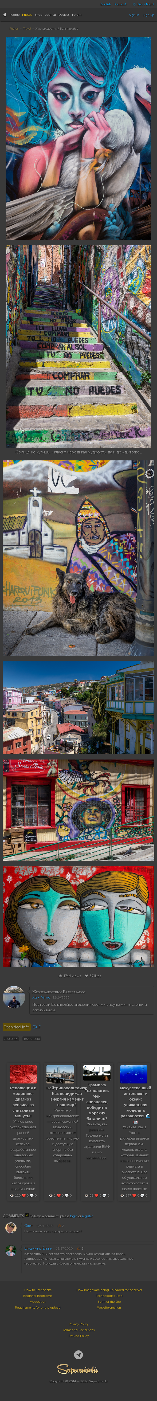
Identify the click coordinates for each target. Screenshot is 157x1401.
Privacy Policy (78, 1324)
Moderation (38, 1302)
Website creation (109, 1307)
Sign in (134, 15)
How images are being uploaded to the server (109, 1290)
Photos (13, 28)
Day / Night (142, 4)
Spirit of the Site (109, 1302)
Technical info (16, 1027)
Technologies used (109, 1296)
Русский (121, 4)
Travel (27, 28)
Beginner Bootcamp (37, 1296)
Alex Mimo (41, 997)
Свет (28, 1225)
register (87, 1216)
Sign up (148, 15)
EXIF (37, 1027)
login (73, 1216)
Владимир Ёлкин (38, 1248)
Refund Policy (79, 1336)
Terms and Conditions (79, 1330)
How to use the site (38, 1290)
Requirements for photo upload (38, 1307)
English (105, 4)
